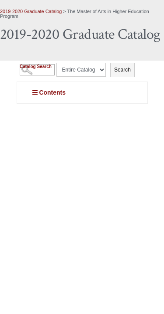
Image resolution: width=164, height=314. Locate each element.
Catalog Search (36, 66)
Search (122, 70)
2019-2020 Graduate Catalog (31, 11)
